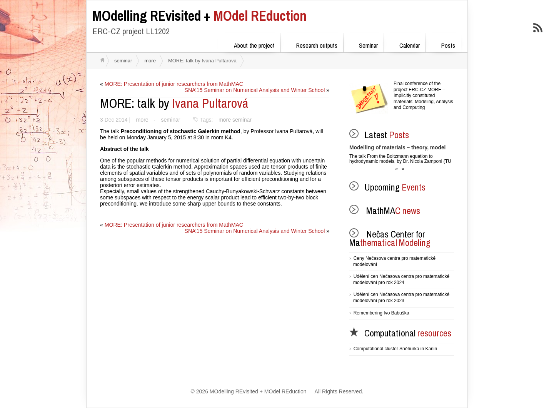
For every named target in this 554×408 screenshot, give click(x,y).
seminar (123, 61)
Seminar (363, 44)
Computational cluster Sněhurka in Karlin (395, 348)
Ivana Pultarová (174, 103)
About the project (249, 44)
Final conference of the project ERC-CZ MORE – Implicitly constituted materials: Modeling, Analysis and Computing (423, 95)
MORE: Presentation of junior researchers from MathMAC (173, 84)
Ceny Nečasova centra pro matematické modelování (394, 261)
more (150, 61)
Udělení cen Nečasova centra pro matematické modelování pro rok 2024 (401, 279)
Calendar (404, 44)
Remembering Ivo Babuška (381, 313)
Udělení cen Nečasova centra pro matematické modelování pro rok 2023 (401, 297)
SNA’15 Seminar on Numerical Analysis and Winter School (255, 90)
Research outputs (311, 44)
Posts (443, 44)
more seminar (233, 120)
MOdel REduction (199, 16)
